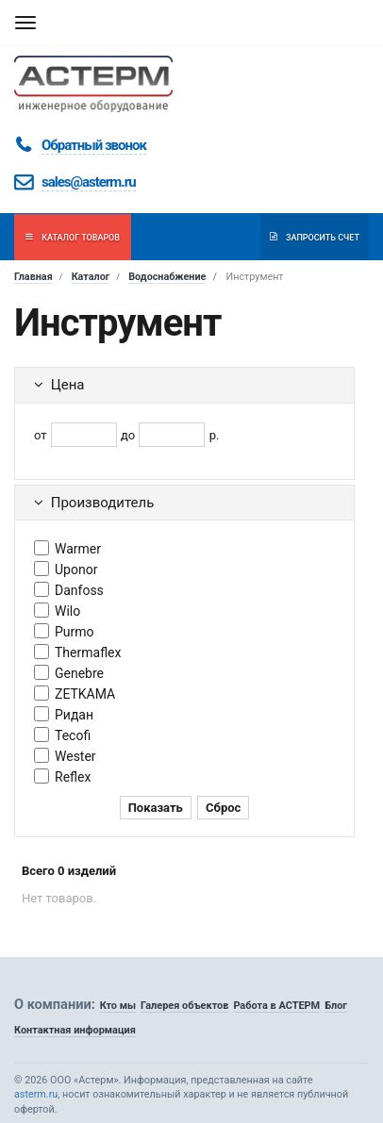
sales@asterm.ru (89, 181)
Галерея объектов (184, 1005)
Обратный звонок (94, 145)
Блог (336, 1005)
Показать (155, 808)
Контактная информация (75, 1030)
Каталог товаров (72, 236)
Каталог (91, 277)
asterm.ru (36, 1094)
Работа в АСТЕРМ (276, 1005)
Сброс (223, 808)
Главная (33, 277)
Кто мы (118, 1005)
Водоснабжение (167, 277)
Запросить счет (314, 236)
